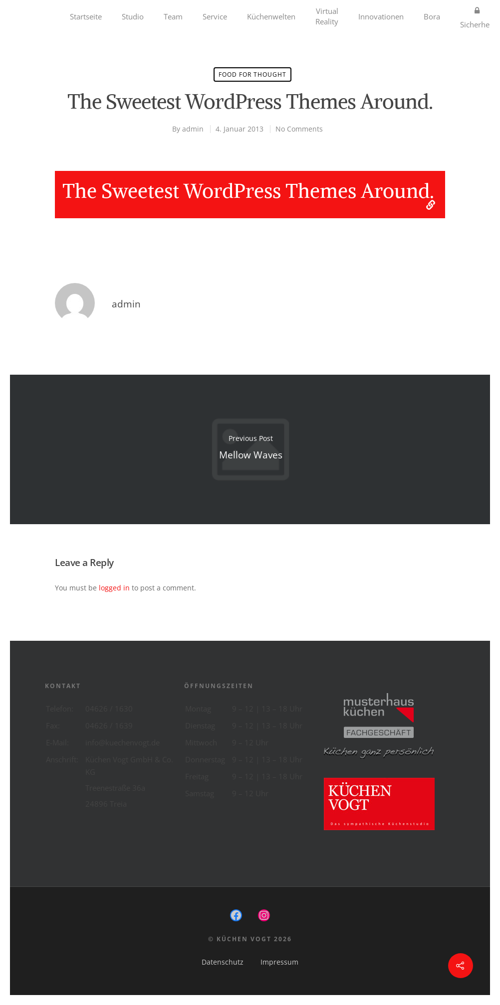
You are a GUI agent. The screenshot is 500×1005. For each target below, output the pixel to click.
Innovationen (381, 16)
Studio (133, 16)
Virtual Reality (326, 16)
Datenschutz (223, 962)
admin (193, 129)
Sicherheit (477, 16)
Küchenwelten (271, 16)
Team (173, 16)
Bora (432, 16)
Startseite (86, 16)
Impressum (279, 962)
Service (215, 16)
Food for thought (252, 74)
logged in (114, 587)
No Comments (299, 129)
